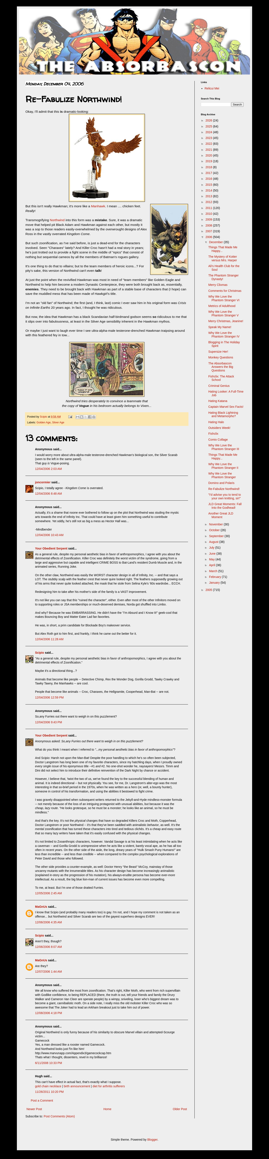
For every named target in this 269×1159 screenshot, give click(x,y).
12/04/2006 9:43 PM (48, 722)
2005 (209, 590)
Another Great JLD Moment (220, 515)
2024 (209, 132)
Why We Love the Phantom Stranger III (223, 447)
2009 (209, 219)
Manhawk (98, 206)
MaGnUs (41, 906)
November (216, 524)
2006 (209, 237)
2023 (209, 138)
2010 (209, 213)
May (212, 559)
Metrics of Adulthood (221, 306)
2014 (209, 190)
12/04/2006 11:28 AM (49, 639)
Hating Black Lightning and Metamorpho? (223, 414)
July (212, 547)
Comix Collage (218, 439)
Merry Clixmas (217, 284)
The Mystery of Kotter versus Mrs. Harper (222, 258)
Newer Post (34, 1109)
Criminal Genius (219, 385)
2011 (209, 208)
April (212, 565)
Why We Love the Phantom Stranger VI (224, 298)
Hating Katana (217, 401)
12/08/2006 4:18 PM (48, 1013)
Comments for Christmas (224, 290)
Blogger (152, 1139)
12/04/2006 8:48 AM (48, 493)
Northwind (58, 220)
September (216, 536)
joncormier (42, 482)
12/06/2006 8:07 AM (48, 947)
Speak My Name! (219, 327)
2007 (209, 231)
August (214, 542)
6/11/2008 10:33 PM (48, 1063)
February (215, 577)
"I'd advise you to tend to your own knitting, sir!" (224, 496)
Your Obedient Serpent (51, 548)
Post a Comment (42, 1100)
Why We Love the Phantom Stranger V (223, 313)
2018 (209, 167)
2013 (209, 196)
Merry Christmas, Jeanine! (225, 321)
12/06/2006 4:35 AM (48, 922)
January (214, 582)
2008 (209, 225)
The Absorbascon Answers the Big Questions (220, 367)
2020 (209, 155)
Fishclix (213, 433)
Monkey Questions (220, 357)
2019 (209, 161)
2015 (209, 184)
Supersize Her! (218, 351)
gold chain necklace (48, 1086)
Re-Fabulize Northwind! (224, 489)
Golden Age (44, 422)
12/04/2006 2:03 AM (48, 469)
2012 (209, 202)
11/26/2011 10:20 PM (49, 1091)
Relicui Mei (212, 88)
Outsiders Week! (219, 428)
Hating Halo (216, 422)
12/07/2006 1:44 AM (48, 971)
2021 (209, 149)
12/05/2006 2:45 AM (48, 893)
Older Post (180, 1109)
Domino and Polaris (221, 483)
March (213, 571)
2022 (209, 143)
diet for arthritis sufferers (109, 1086)
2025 (209, 126)
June (212, 553)
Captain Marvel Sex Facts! (225, 406)
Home (107, 1109)
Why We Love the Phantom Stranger (222, 475)
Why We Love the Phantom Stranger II (223, 465)
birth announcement (77, 1086)
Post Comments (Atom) (59, 1116)
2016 (209, 178)
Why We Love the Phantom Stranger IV (224, 334)
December (216, 242)
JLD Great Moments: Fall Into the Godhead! (225, 505)
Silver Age (58, 422)
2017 (209, 173)
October (214, 530)
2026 (209, 120)
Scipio (39, 652)
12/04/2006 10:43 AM (49, 535)
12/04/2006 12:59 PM (49, 697)
